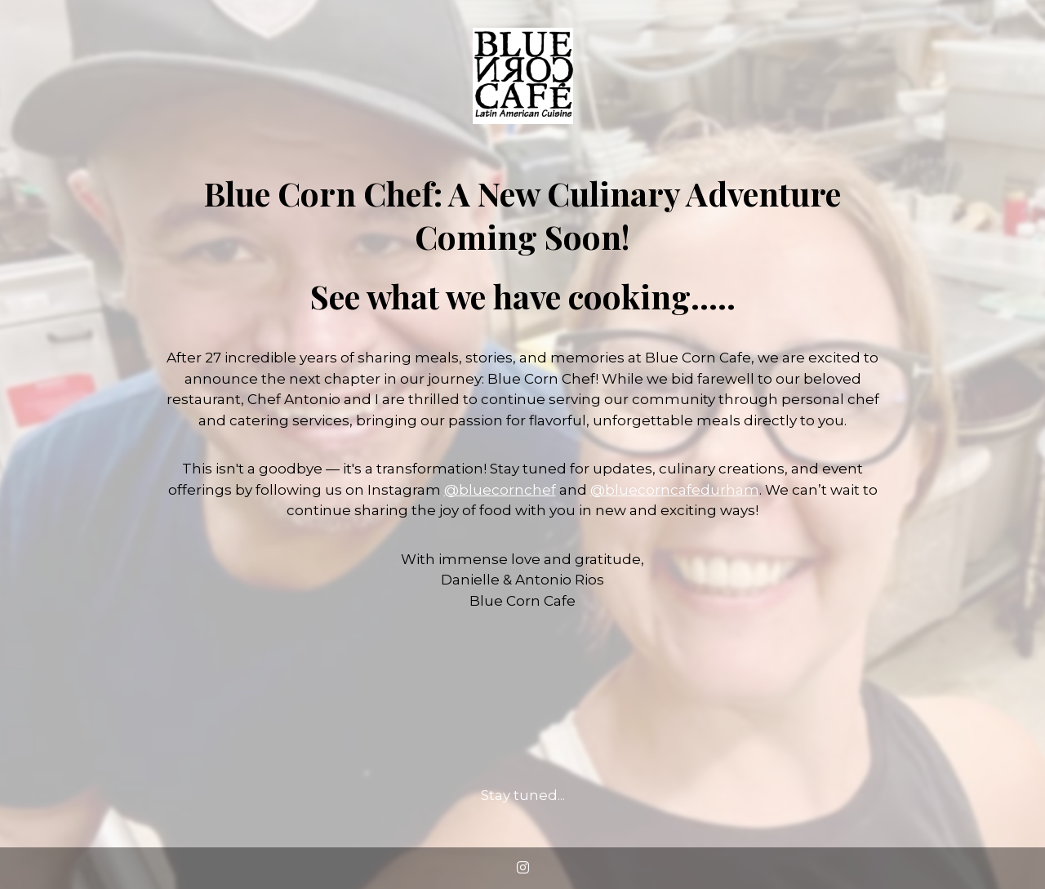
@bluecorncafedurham (674, 490)
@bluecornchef (500, 490)
